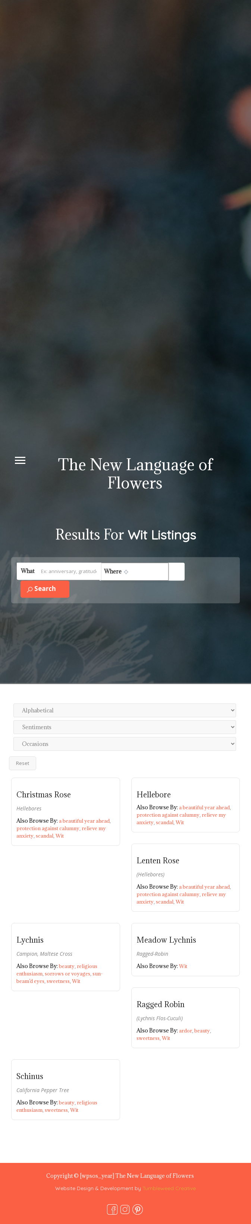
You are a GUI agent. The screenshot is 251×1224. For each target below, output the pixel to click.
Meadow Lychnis (166, 940)
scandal (46, 835)
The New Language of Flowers (135, 474)
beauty (68, 966)
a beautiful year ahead (85, 820)
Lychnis (30, 940)
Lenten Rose (158, 861)
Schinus (29, 1076)
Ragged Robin (161, 1004)
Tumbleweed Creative (169, 1188)
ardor (186, 1030)
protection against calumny (49, 828)
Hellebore (154, 795)
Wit (60, 835)
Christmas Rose (43, 795)
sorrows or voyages (68, 973)
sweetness (59, 981)
